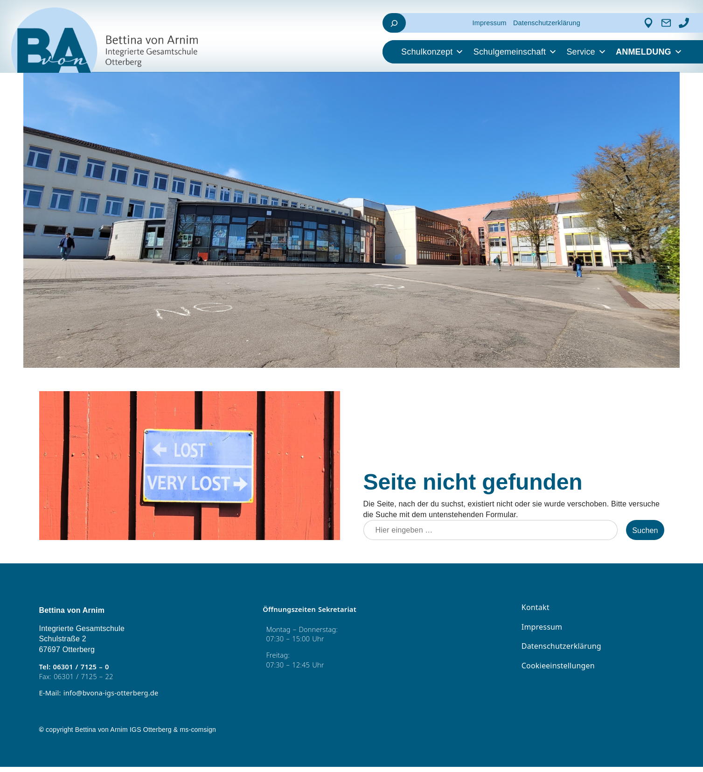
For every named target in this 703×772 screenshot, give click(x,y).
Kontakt (535, 608)
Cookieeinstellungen (556, 667)
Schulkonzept (432, 51)
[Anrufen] (684, 23)
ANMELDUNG (649, 51)
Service (586, 51)
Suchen (645, 531)
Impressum (490, 23)
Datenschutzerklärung (546, 23)
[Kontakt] (666, 23)
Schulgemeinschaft (515, 51)
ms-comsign (198, 734)
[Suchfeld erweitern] (394, 23)
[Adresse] (648, 23)
